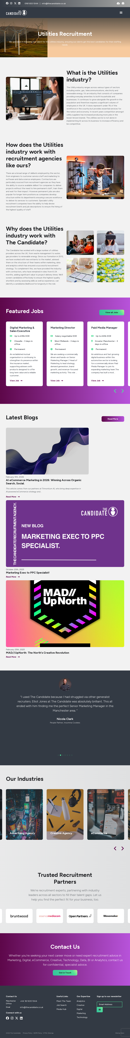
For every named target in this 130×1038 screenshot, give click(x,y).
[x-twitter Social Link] (15, 3)
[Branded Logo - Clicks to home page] (16, 13)
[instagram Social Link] (11, 3)
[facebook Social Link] (7, 3)
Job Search (61, 1005)
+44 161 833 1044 (28, 1001)
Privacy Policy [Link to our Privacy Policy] (27, 1033)
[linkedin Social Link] (19, 3)
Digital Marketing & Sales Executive (22, 329)
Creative (80, 1005)
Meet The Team (63, 1001)
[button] (115, 391)
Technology (82, 1017)
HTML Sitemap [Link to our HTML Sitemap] (48, 1033)
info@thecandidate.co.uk (54, 3)
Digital (79, 1009)
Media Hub (61, 1009)
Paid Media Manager (104, 327)
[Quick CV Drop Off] (118, 3)
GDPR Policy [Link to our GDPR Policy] (37, 1033)
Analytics (81, 1001)
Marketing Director (63, 327)
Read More (113, 419)
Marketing (81, 1013)
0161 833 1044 (32, 3)
